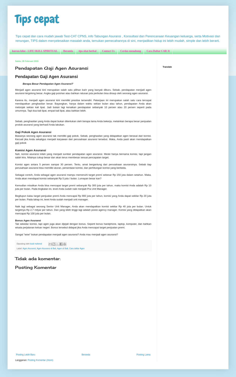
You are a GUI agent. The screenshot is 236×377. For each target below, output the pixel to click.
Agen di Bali (62, 248)
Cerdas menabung (130, 51)
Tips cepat (37, 19)
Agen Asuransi (29, 248)
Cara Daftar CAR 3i (158, 51)
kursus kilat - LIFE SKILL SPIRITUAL (35, 51)
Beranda (68, 51)
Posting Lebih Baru (25, 354)
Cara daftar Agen (77, 248)
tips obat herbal (87, 51)
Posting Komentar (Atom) (40, 360)
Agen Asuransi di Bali (46, 248)
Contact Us (108, 51)
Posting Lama (143, 354)
